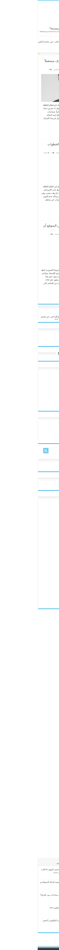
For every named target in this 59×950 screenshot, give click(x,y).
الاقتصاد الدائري (21, 69)
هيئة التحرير (50, 69)
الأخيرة (53, 863)
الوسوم (22, 863)
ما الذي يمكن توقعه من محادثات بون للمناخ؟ (21, 895)
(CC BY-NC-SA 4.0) (25, 319)
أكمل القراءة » (48, 127)
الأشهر (43, 863)
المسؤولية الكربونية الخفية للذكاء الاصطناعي (21, 882)
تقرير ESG (22, 153)
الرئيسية (54, 47)
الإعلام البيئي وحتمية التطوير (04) (26, 907)
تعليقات (33, 863)
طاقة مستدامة (22, 234)
